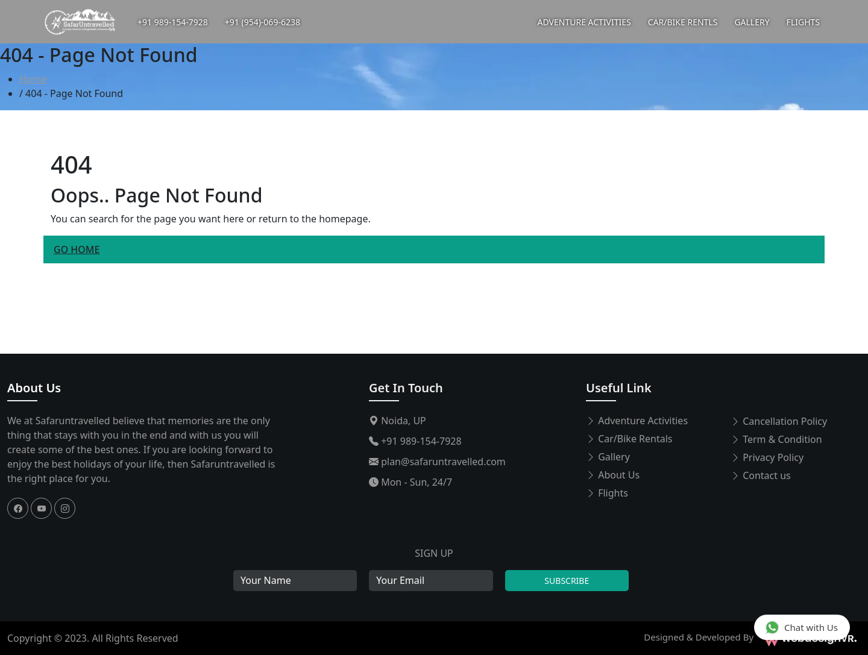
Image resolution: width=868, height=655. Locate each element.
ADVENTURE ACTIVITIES (584, 22)
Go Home (76, 249)
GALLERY (751, 22)
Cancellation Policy (779, 421)
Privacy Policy (767, 457)
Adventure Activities (637, 420)
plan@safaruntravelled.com (437, 461)
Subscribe (566, 580)
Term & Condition (776, 439)
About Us (34, 388)
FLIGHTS (803, 22)
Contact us (761, 475)
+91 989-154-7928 (172, 22)
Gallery (608, 456)
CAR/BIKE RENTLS (683, 22)
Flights (607, 493)
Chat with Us (801, 627)
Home (33, 79)
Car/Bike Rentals (629, 438)
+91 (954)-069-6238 (262, 22)
